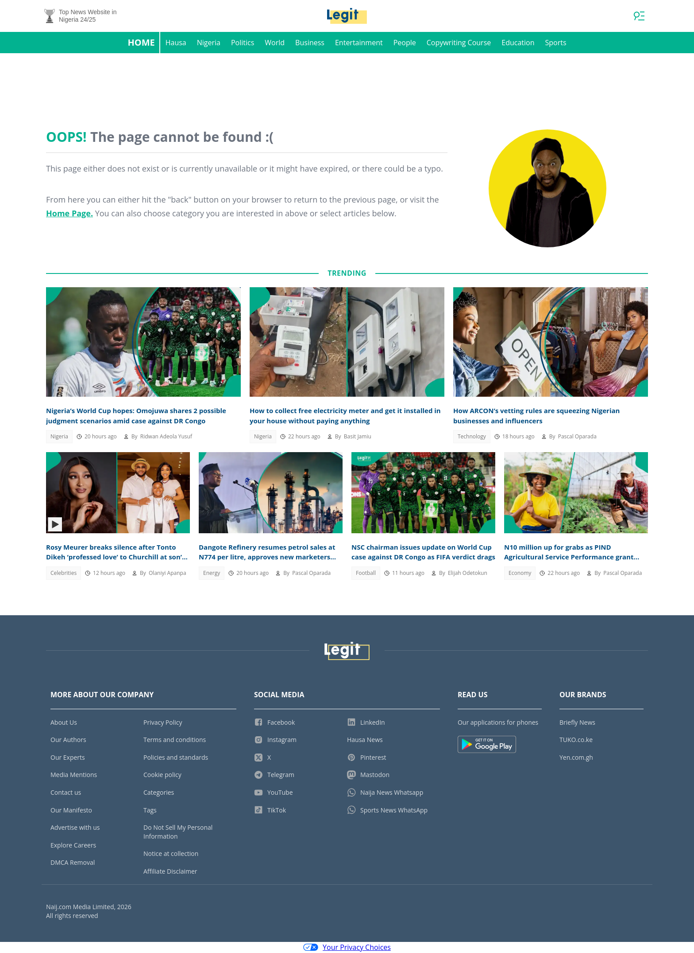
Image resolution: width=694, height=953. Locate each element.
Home (140, 42)
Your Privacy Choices (347, 948)
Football (366, 573)
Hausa (176, 42)
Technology (472, 436)
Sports (555, 42)
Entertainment (359, 42)
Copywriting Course (459, 42)
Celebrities (63, 573)
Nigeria (208, 42)
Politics (242, 42)
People (404, 42)
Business (309, 42)
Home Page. (69, 213)
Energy (211, 573)
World (275, 42)
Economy (520, 573)
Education (517, 42)
